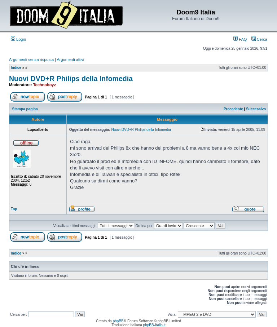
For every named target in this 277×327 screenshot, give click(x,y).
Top (14, 209)
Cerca (259, 39)
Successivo (256, 109)
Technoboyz (44, 85)
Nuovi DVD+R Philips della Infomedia (71, 79)
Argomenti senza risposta (31, 59)
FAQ (240, 39)
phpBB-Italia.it (154, 325)
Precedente (233, 109)
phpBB (118, 321)
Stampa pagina (25, 109)
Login (18, 39)
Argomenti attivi (70, 59)
